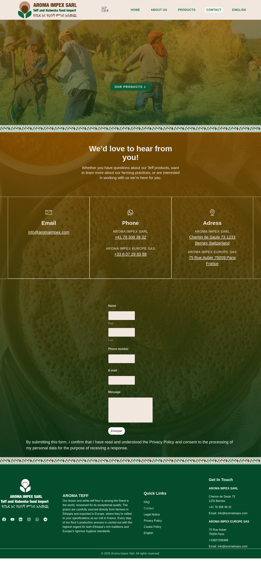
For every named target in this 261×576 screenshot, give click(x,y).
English (239, 9)
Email (49, 223)
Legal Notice (152, 514)
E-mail (113, 370)
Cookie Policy (152, 526)
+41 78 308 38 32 (130, 237)
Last (110, 340)
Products (186, 9)
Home (135, 9)
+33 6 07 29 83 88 (130, 254)
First (110, 323)
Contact (213, 9)
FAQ (147, 502)
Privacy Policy (153, 520)
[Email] (49, 212)
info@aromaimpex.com (48, 232)
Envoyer (116, 431)
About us (159, 9)
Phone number (118, 348)
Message (114, 392)
